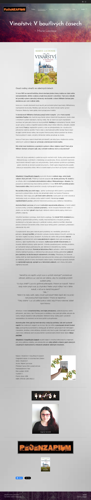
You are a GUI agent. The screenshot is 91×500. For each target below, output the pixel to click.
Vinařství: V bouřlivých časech (27, 176)
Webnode (18, 497)
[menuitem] (33, 9)
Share (19, 478)
